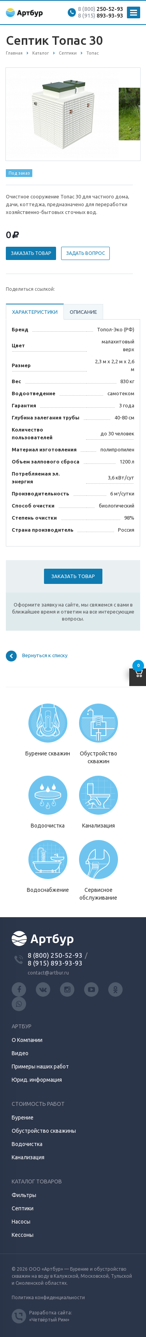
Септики (22, 1208)
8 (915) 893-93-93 (55, 963)
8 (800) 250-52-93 (55, 955)
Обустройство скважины (44, 1131)
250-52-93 (100, 9)
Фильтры (24, 1195)
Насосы (21, 1222)
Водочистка (27, 1144)
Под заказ (19, 173)
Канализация (28, 1157)
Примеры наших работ (40, 1066)
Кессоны (22, 1235)
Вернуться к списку (36, 656)
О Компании (27, 1040)
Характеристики (35, 312)
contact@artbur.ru (48, 972)
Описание (83, 312)
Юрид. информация (37, 1080)
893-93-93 (100, 15)
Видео (20, 1053)
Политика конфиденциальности (48, 1297)
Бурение (22, 1117)
